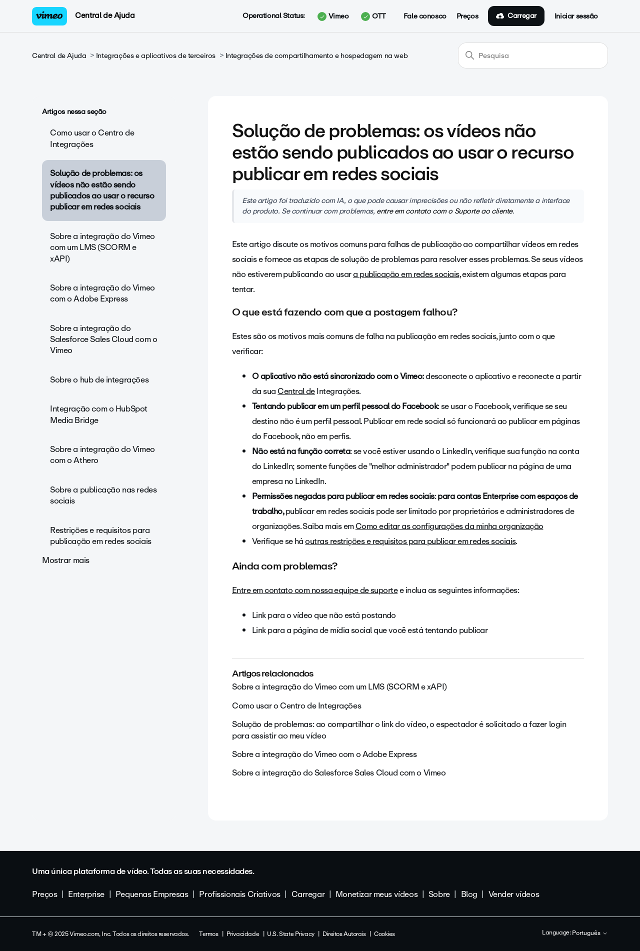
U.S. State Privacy (290, 934)
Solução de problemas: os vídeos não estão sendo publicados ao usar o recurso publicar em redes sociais (102, 190)
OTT (373, 17)
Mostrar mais (66, 560)
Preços (467, 17)
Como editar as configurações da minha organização (450, 526)
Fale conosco (425, 17)
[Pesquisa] (533, 55)
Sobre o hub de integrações (99, 379)
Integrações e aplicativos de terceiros (156, 56)
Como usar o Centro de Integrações (92, 138)
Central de (296, 391)
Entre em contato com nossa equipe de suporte (315, 590)
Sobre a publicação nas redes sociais (103, 495)
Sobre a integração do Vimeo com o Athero (102, 454)
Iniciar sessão (576, 17)
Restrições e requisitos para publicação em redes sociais (101, 536)
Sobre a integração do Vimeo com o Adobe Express (102, 293)
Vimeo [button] (333, 17)
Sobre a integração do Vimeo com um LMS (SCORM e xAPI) (102, 248)
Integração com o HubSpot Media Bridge (99, 414)
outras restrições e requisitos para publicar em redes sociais (410, 541)
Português (590, 933)
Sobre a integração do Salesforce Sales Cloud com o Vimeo (103, 340)
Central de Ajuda (104, 15)
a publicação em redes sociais (406, 274)
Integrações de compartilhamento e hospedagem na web (317, 56)
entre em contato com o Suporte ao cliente (444, 211)
